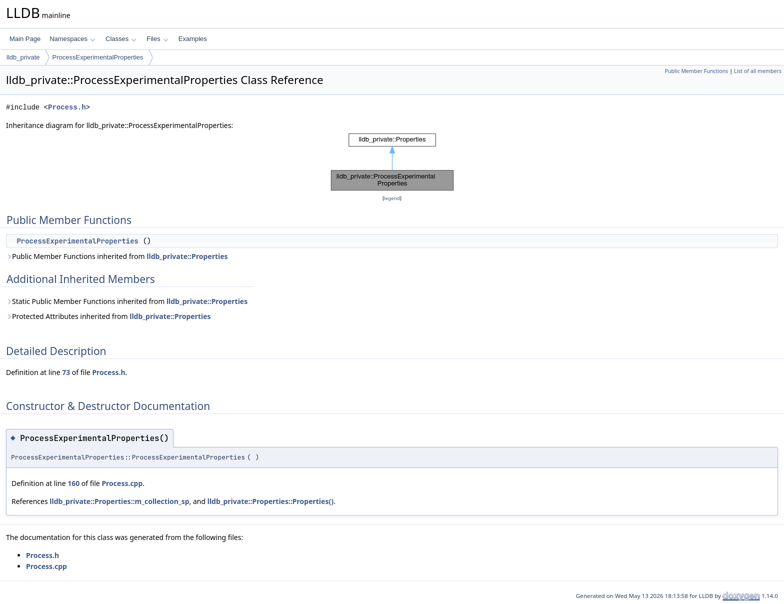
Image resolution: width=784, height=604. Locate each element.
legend (392, 198)
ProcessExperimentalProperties (98, 57)
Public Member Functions (696, 71)
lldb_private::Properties (187, 256)
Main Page (25, 38)
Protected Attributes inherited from (108, 316)
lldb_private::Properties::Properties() (271, 501)
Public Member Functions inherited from (117, 256)
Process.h (67, 107)
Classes (121, 38)
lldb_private (23, 57)
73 (66, 372)
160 (74, 483)
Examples (192, 38)
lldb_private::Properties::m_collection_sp (119, 501)
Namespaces (72, 38)
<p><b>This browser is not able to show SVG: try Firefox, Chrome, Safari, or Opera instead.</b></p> (392, 162)
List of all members (758, 71)
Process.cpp (122, 483)
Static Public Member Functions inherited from (127, 301)
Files (157, 38)
